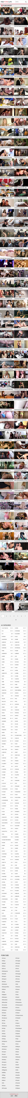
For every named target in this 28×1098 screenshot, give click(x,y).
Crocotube (4, 1005)
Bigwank (4, 994)
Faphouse (4, 1018)
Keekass (4, 1059)
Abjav (3, 960)
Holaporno (4, 1046)
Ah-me (4, 968)
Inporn (4, 1054)
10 (15, 619)
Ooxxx (3, 1085)
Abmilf (4, 963)
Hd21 (3, 1031)
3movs (4, 958)
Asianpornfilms (5, 986)
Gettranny (4, 1025)
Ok (3, 1083)
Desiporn (4, 1010)
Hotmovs (4, 1049)
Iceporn (4, 1051)
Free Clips (6, 2)
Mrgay (3, 1075)
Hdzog (3, 1038)
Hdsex (3, 1033)
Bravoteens (4, 999)
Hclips (3, 1028)
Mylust (4, 1077)
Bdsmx (4, 989)
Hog (3, 1044)
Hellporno (4, 1041)
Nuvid (3, 1080)
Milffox (4, 1072)
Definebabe (5, 1007)
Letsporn (4, 1062)
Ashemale (4, 984)
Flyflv (3, 1020)
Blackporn (4, 997)
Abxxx (3, 966)
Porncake (4, 1088)
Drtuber (4, 1012)
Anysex (4, 981)
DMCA (16, 1095)
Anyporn (4, 979)
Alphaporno (5, 971)
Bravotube (4, 1002)
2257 (12, 1095)
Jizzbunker (4, 1057)
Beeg (3, 992)
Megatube (4, 1070)
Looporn (4, 1064)
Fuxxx (3, 1023)
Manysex (4, 1067)
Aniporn (4, 976)
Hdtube (4, 1036)
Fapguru (4, 1015)
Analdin (4, 973)
